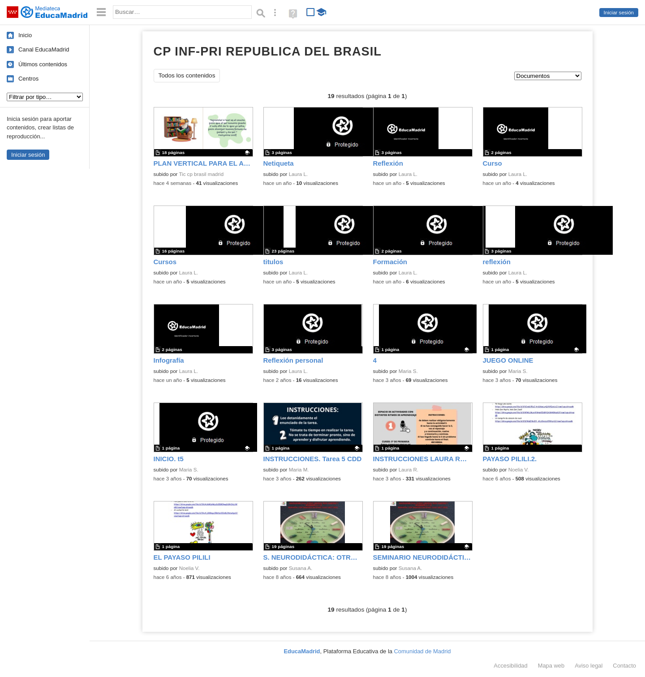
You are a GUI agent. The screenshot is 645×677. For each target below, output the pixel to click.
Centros (28, 78)
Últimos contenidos (42, 64)
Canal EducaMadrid (43, 49)
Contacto (624, 665)
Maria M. (299, 469)
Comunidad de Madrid (422, 651)
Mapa (551, 665)
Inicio (25, 35)
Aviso (588, 665)
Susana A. (301, 568)
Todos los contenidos (187, 75)
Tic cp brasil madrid (201, 174)
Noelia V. (518, 469)
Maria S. (408, 371)
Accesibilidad (510, 665)
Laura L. (298, 174)
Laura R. (408, 469)
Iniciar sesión (619, 12)
